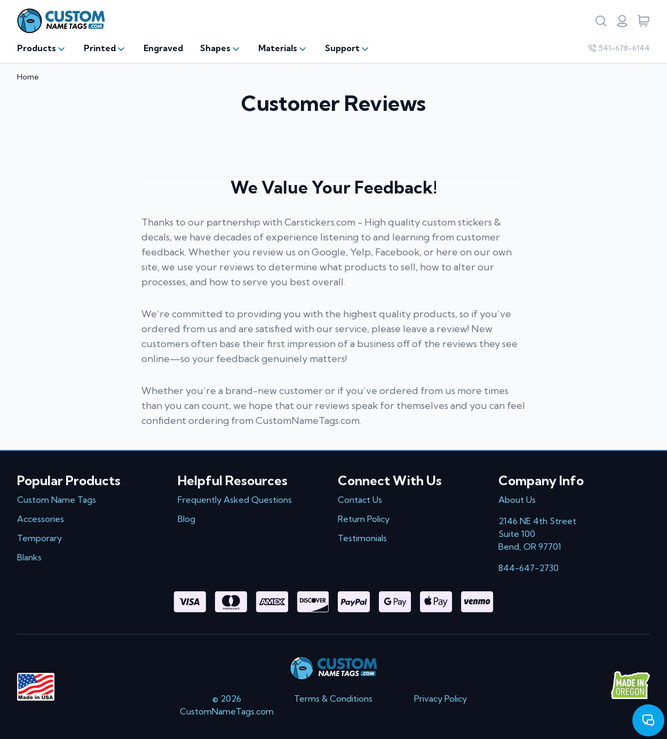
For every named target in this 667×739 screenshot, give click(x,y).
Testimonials (362, 538)
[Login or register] (622, 20)
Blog (186, 518)
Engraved (163, 48)
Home (28, 77)
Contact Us (360, 499)
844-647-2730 (528, 568)
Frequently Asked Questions (235, 499)
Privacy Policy (440, 698)
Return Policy (364, 518)
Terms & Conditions (333, 698)
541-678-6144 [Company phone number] (619, 48)
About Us (517, 499)
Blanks (29, 557)
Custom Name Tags (56, 499)
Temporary (39, 538)
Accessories (40, 518)
